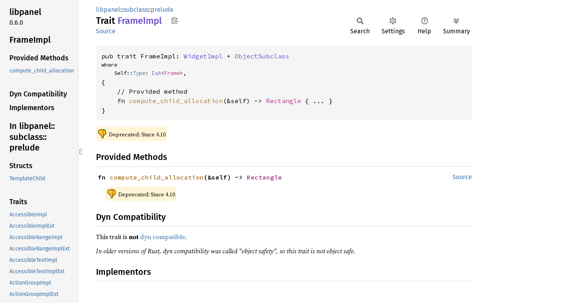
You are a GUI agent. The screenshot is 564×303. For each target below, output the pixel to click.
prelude (162, 9)
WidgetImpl (203, 56)
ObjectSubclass (262, 56)
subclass (135, 9)
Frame (172, 72)
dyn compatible (162, 236)
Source (106, 31)
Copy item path (174, 20)
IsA (156, 72)
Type (139, 72)
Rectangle (283, 101)
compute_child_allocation (176, 101)
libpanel (108, 9)
